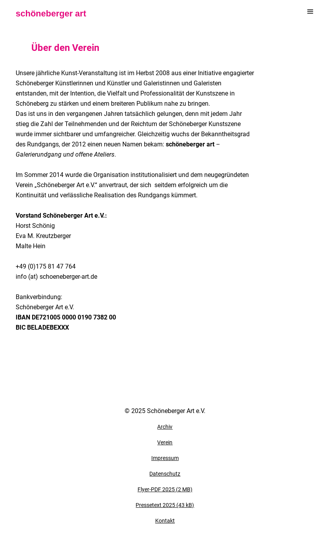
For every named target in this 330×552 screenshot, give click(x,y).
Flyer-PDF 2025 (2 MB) (165, 489)
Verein (164, 442)
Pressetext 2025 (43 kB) (165, 505)
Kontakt (165, 521)
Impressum (165, 458)
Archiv (164, 427)
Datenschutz (164, 474)
